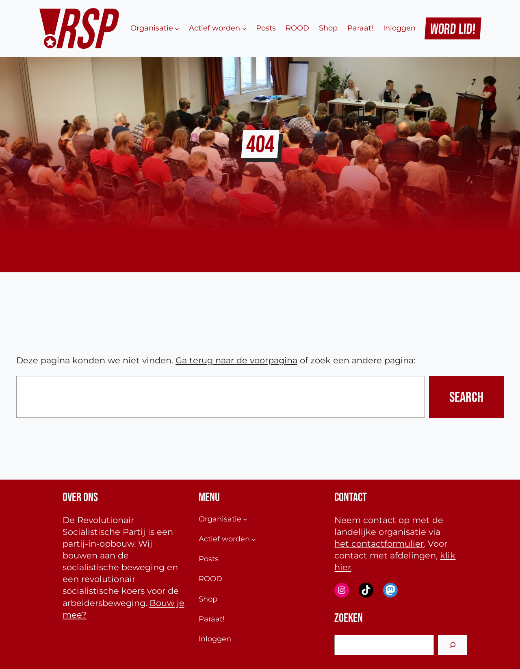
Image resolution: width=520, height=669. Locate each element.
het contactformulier (379, 544)
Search (466, 397)
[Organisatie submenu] (177, 28)
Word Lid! (453, 28)
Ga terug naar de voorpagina (236, 360)
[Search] (452, 645)
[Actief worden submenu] (244, 28)
